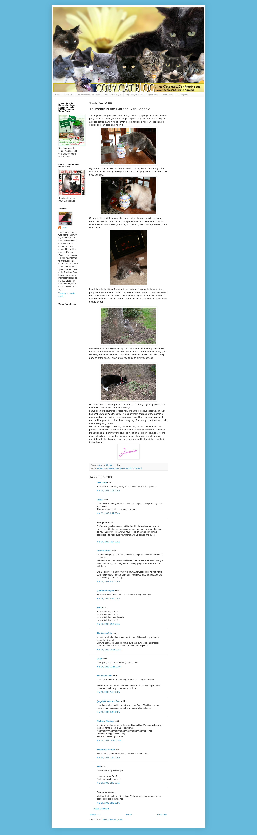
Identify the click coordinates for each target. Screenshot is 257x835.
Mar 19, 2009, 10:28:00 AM (109, 649)
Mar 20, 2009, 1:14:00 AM (108, 757)
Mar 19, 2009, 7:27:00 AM (108, 542)
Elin (99, 766)
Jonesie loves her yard (132, 468)
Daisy (99, 659)
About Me (68, 95)
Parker (100, 500)
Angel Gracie (152, 95)
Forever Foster (104, 551)
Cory (64, 228)
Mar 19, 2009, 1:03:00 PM (108, 692)
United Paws (167, 95)
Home (57, 95)
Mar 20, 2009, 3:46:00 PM (108, 803)
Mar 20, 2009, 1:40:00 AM (108, 783)
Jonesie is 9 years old (113, 468)
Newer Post (95, 814)
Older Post (162, 814)
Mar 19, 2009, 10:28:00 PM (109, 740)
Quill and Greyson (105, 591)
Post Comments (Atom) (112, 819)
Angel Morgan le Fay (134, 95)
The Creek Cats (104, 633)
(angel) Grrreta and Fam (108, 701)
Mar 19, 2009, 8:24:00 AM (108, 581)
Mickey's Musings (105, 721)
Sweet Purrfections (106, 749)
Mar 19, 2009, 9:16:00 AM (108, 598)
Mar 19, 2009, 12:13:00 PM (109, 666)
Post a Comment (101, 809)
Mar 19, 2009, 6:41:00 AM (108, 513)
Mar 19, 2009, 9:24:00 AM (108, 624)
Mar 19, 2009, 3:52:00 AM (108, 490)
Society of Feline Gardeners (88, 95)
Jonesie (100, 468)
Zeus (99, 607)
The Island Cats (104, 676)
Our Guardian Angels (112, 95)
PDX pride (102, 482)
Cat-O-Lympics (183, 95)
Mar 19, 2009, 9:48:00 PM (108, 712)
